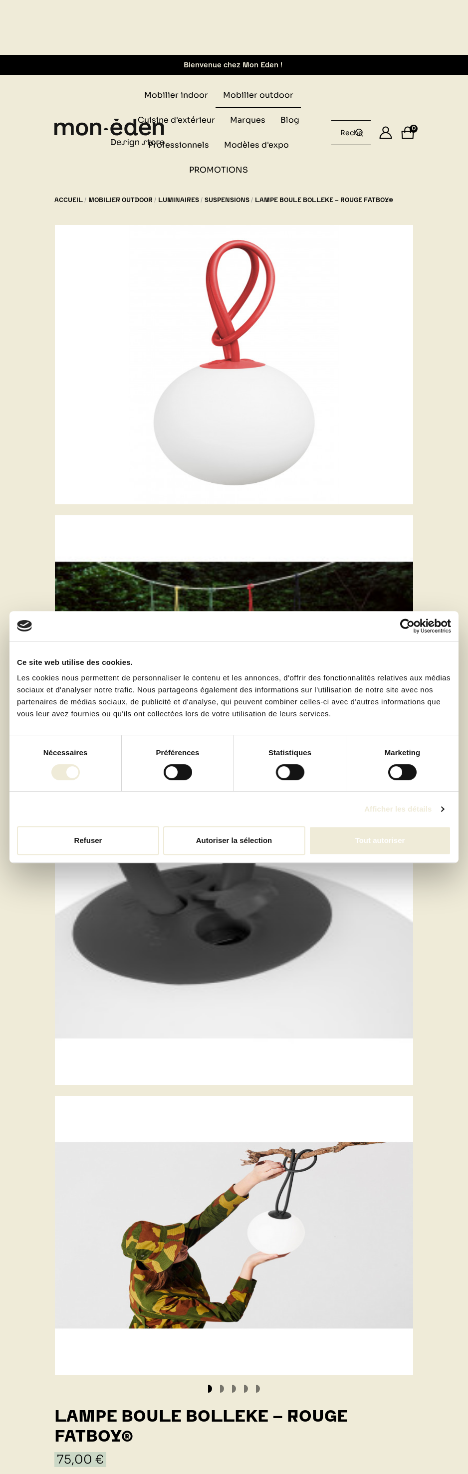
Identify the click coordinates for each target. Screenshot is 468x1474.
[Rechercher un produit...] (359, 132)
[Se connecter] (386, 133)
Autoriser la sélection (234, 840)
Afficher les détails (398, 809)
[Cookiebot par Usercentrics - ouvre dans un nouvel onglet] (407, 626)
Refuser (88, 840)
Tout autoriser (380, 840)
